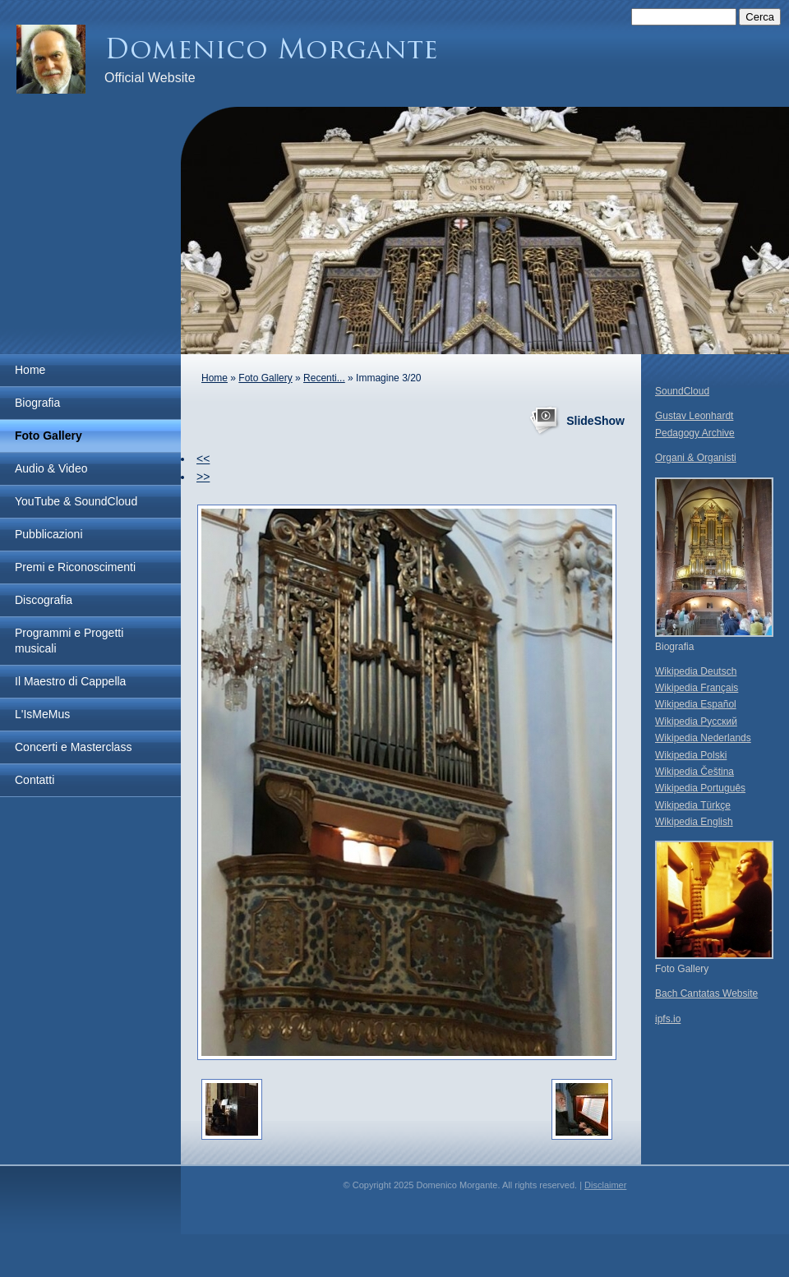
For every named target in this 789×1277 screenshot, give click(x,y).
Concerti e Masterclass (73, 747)
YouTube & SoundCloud (76, 501)
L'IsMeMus (42, 714)
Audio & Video (51, 468)
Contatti (34, 779)
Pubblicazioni (49, 534)
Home (30, 369)
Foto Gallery (48, 435)
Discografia (43, 599)
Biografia (37, 402)
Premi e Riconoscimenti (75, 567)
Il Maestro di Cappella (70, 681)
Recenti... (324, 378)
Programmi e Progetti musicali (69, 640)
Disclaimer (605, 1185)
